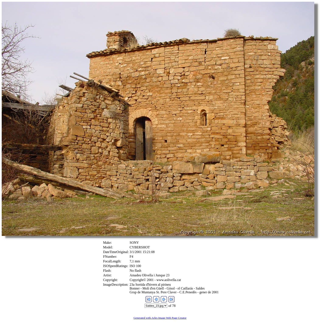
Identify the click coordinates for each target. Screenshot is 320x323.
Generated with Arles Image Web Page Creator (160, 317)
